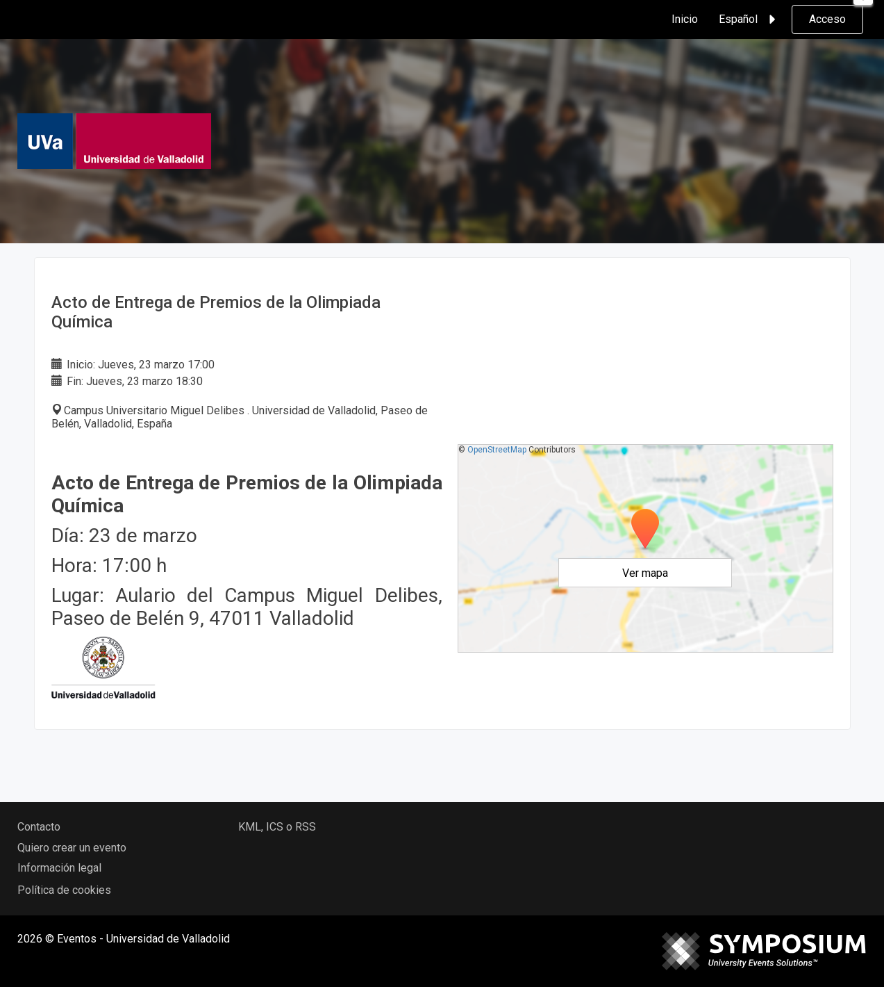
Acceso (827, 19)
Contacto (38, 826)
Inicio (685, 19)
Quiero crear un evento (71, 847)
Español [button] (749, 19)
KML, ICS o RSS (277, 826)
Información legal (59, 867)
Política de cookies (64, 890)
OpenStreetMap (496, 450)
